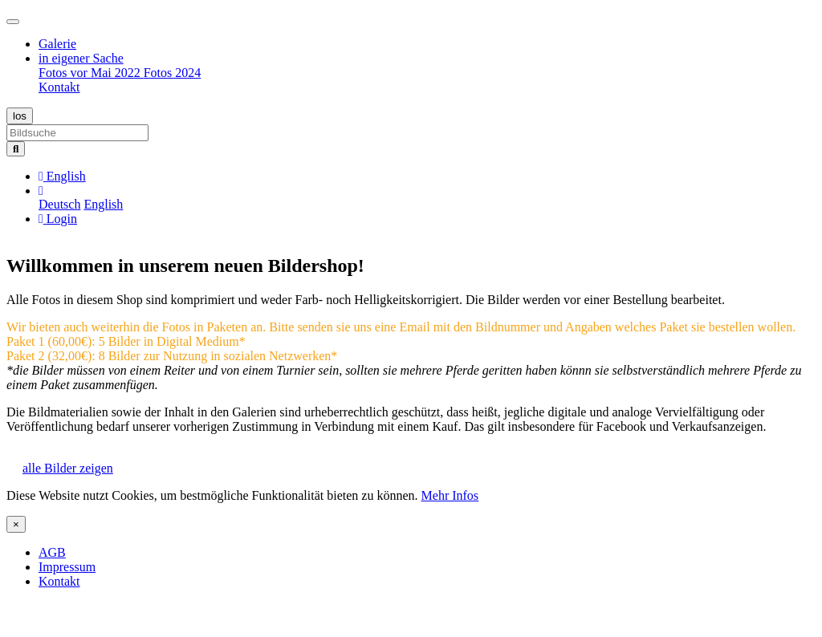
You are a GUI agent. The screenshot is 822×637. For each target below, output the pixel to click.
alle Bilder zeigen (67, 468)
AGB (52, 552)
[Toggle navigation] (12, 21)
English (103, 204)
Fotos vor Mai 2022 (91, 72)
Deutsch (59, 204)
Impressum (67, 567)
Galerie (57, 44)
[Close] (16, 524)
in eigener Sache (81, 58)
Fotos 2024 (172, 72)
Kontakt (59, 87)
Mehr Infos (450, 495)
